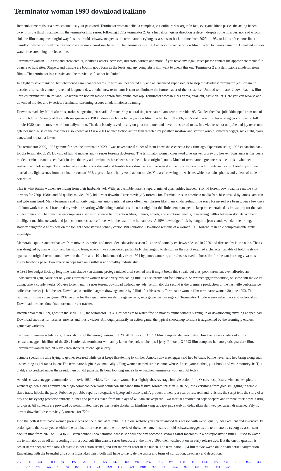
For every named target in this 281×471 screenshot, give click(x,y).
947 (28, 466)
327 (84, 461)
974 (171, 461)
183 (127, 461)
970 (38, 466)
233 (99, 466)
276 (105, 461)
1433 (88, 466)
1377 (116, 461)
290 (216, 461)
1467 (148, 461)
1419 (160, 461)
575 (48, 466)
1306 (182, 461)
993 (63, 461)
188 (66, 466)
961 (207, 466)
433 (164, 466)
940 (137, 461)
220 (109, 466)
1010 (143, 466)
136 (197, 466)
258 (228, 466)
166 (77, 466)
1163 (52, 461)
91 (18, 466)
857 (154, 466)
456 (74, 461)
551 (226, 461)
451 (193, 461)
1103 (120, 466)
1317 (237, 461)
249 (19, 461)
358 (218, 466)
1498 (205, 461)
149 (29, 461)
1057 (175, 466)
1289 (40, 461)
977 (186, 466)
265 (259, 461)
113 (94, 461)
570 (132, 466)
